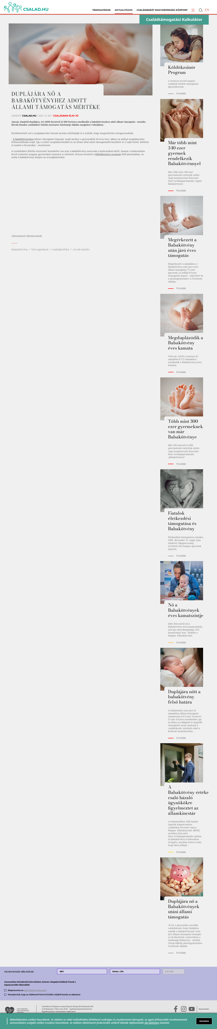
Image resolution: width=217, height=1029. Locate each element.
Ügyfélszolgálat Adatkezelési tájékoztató (59, 1011)
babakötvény (19, 249)
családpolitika (60, 249)
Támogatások (101, 10)
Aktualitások (124, 10)
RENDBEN (204, 1021)
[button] (193, 10)
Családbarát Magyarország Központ (162, 10)
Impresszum (204, 1009)
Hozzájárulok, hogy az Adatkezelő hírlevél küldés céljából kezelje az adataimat (44, 994)
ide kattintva (151, 1022)
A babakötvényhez (23, 139)
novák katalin (81, 249)
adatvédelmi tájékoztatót (35, 990)
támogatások (40, 249)
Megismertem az (27, 990)
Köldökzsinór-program (108, 154)
